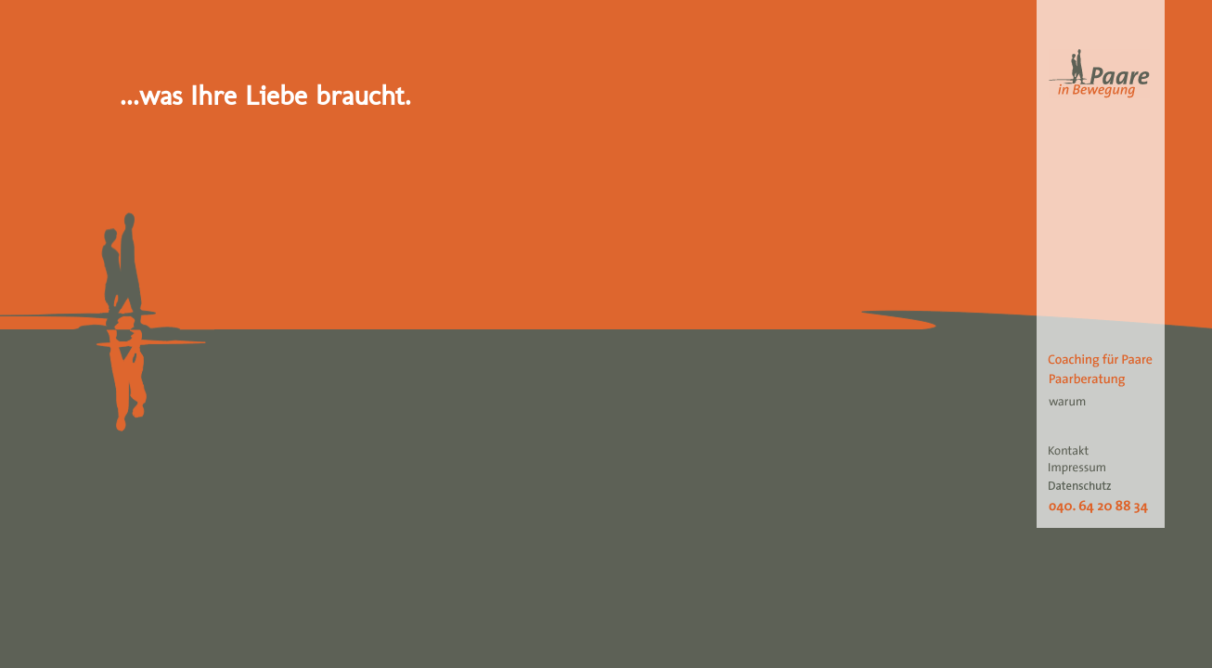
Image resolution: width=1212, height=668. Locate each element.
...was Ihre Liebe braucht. (265, 95)
